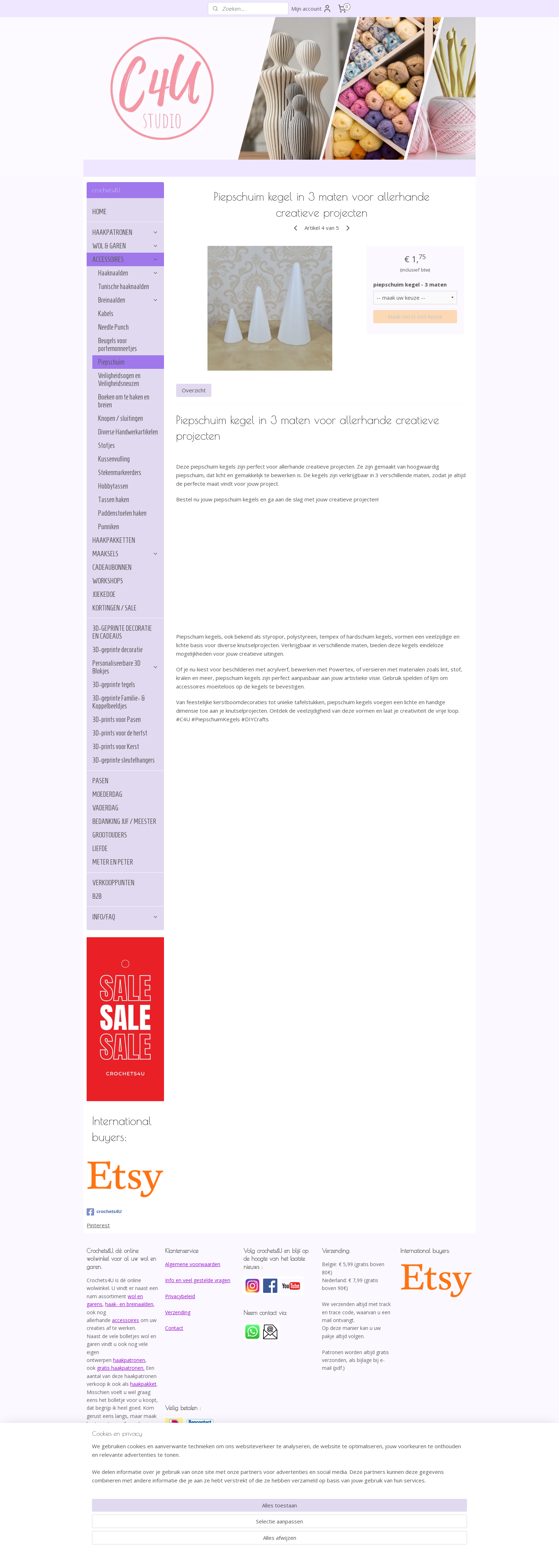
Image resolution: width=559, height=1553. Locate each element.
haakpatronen (129, 1360)
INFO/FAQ (125, 917)
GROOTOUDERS (109, 835)
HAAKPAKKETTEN (113, 540)
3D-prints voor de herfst (119, 733)
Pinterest (98, 1225)
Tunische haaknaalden (123, 286)
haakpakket (143, 1384)
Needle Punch (113, 327)
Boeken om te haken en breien (123, 401)
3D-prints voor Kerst (115, 746)
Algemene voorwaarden (192, 1264)
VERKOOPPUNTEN (113, 883)
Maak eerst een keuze (415, 316)
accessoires (125, 1320)
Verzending (177, 1312)
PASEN (100, 781)
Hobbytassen (113, 486)
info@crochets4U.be (111, 1447)
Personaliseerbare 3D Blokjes (125, 667)
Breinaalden (128, 300)
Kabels (105, 314)
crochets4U (104, 1212)
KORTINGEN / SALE (114, 608)
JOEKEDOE (104, 594)
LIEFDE (100, 848)
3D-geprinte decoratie (117, 650)
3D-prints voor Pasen (116, 719)
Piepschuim (111, 362)
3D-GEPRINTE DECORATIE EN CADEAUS (122, 632)
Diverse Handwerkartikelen (128, 432)
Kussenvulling (114, 459)
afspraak (131, 1423)
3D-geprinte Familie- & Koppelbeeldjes (118, 702)
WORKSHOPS (107, 581)
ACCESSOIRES (125, 259)
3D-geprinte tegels (113, 684)
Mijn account (311, 8)
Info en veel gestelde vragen (197, 1280)
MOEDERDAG (107, 794)
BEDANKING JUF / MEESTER (124, 821)
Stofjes (106, 445)
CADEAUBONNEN (112, 567)
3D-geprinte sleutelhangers (123, 760)
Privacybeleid (180, 1296)
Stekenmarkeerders (119, 472)
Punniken (108, 527)
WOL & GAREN (125, 246)
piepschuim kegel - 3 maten (409, 284)
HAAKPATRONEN (125, 232)
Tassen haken (113, 500)
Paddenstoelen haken (122, 513)
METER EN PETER (112, 862)
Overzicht (194, 390)
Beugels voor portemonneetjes (117, 344)
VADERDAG (105, 808)
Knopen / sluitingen (120, 418)
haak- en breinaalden (129, 1304)
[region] (232, 1523)
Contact (174, 1328)
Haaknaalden (128, 273)
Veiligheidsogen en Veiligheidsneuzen (119, 379)
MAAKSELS (125, 554)
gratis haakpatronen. (120, 1367)
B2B (97, 896)
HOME (99, 212)
